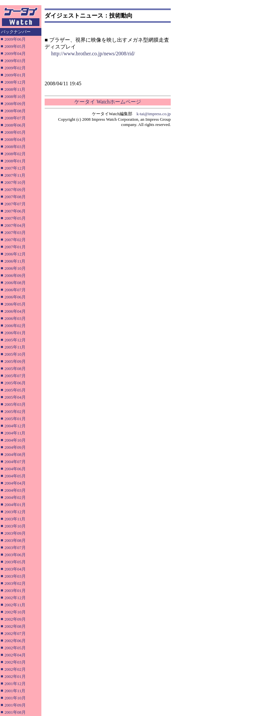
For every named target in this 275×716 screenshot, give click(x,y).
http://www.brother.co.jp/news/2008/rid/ (93, 53)
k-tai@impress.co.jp (154, 113)
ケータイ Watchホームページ (107, 101)
